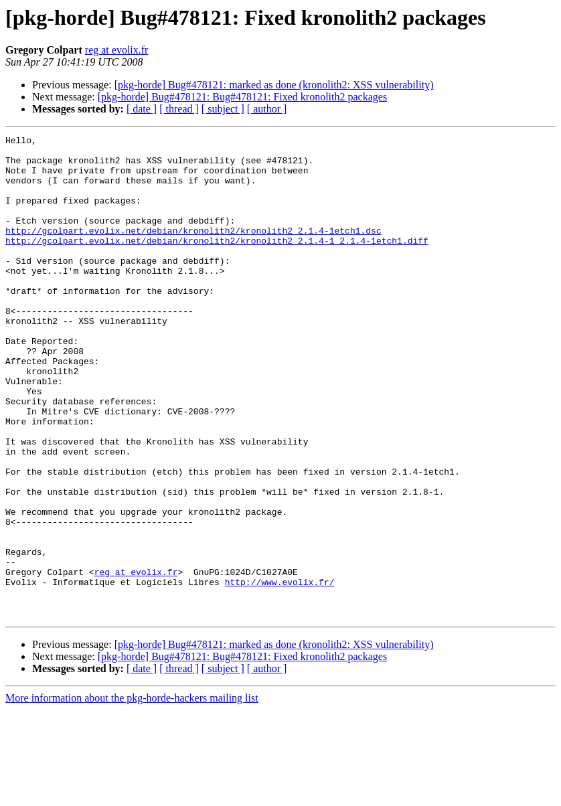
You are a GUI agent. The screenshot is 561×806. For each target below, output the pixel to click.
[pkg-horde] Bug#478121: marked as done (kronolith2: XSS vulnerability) (274, 84)
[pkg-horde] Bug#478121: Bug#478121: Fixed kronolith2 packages (242, 96)
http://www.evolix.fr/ (280, 672)
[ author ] (267, 108)
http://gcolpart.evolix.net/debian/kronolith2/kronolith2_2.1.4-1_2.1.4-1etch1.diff (216, 262)
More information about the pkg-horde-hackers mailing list (131, 794)
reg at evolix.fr (117, 50)
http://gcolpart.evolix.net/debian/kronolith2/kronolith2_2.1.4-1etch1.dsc (193, 250)
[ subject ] (223, 108)
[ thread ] (179, 108)
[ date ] (142, 108)
